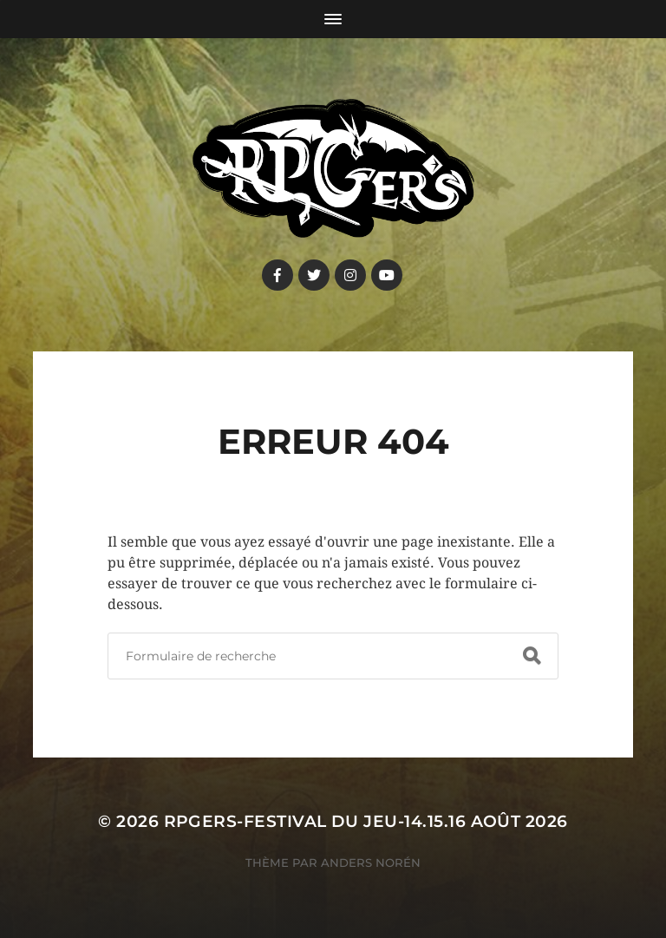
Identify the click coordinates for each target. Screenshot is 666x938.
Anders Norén (371, 862)
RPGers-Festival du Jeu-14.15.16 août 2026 (366, 821)
